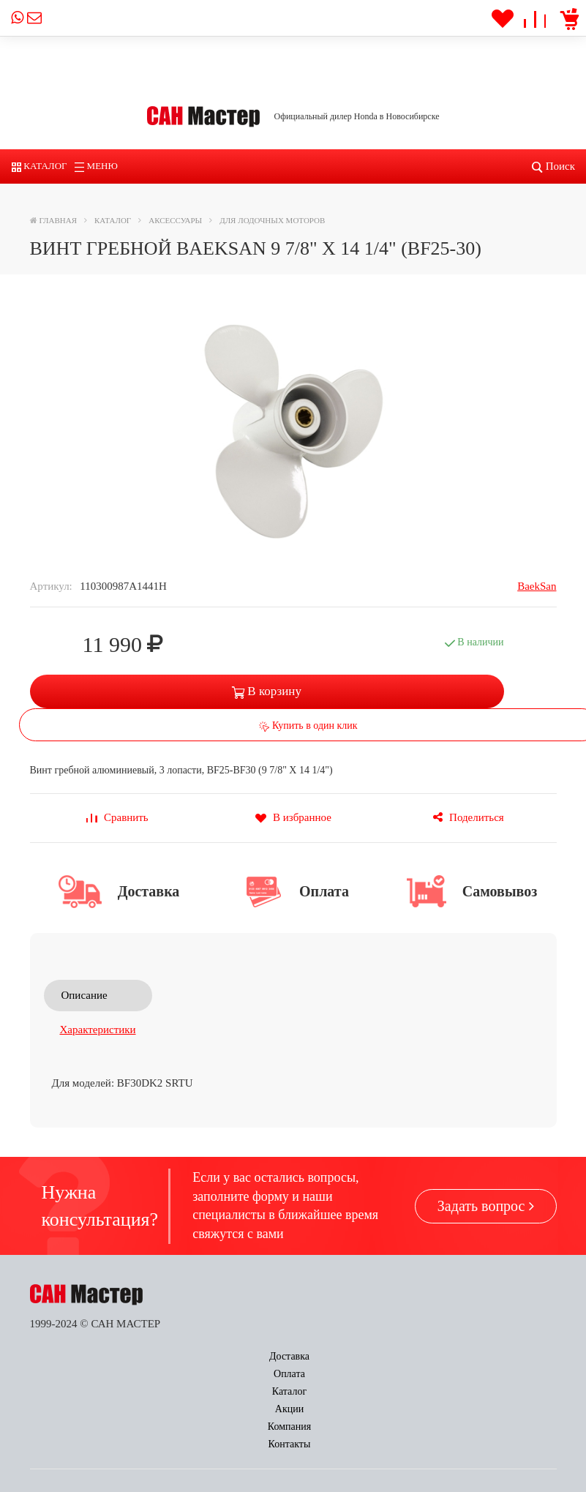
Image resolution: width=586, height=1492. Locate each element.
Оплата (158, 1356)
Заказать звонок (202, 1412)
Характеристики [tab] (98, 1029)
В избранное (293, 817)
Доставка (71, 1356)
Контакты (506, 1356)
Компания (412, 1356)
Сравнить (117, 817)
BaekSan (536, 586)
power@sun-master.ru (97, 1466)
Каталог (39, 165)
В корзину (266, 691)
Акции (325, 1356)
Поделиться (468, 817)
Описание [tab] (84, 995)
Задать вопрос (485, 1206)
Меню (96, 165)
